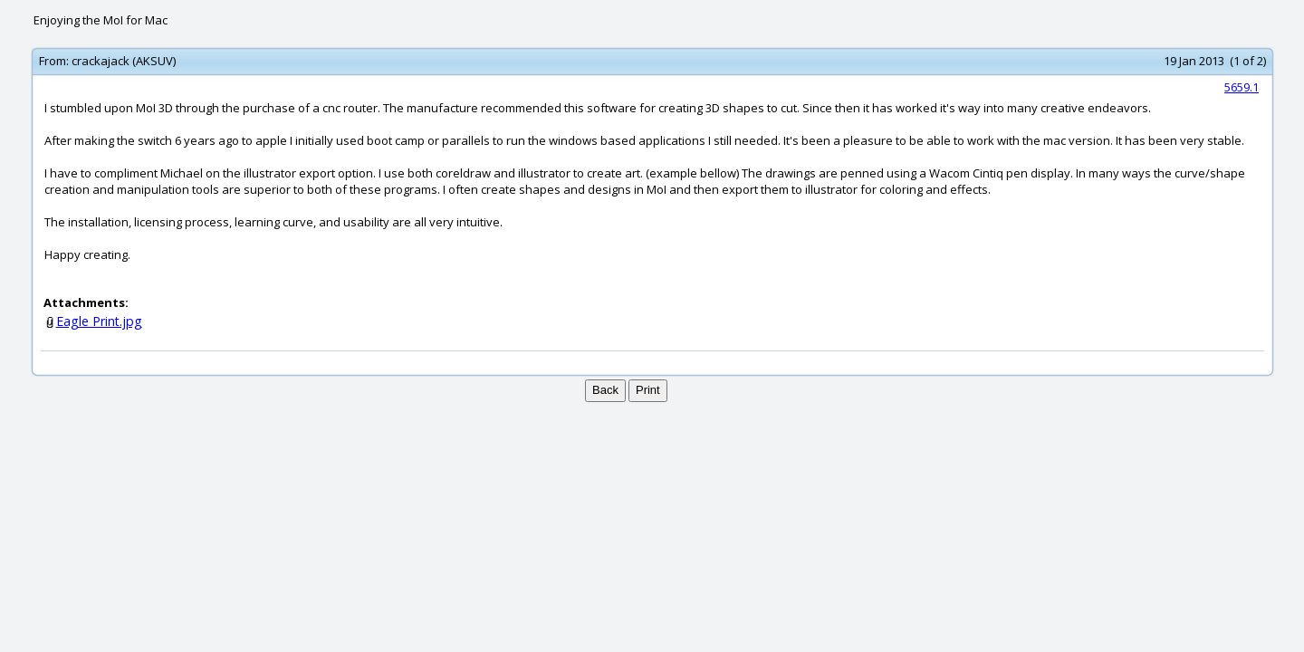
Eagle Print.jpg (99, 321)
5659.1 (1241, 87)
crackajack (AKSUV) (124, 61)
